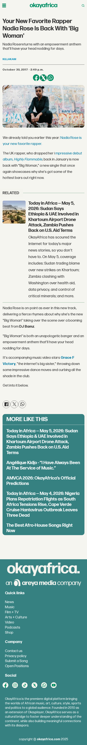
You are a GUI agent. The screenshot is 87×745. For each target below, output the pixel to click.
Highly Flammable (28, 159)
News (9, 602)
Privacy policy (15, 656)
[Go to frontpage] (43, 5)
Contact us (13, 651)
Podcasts (12, 627)
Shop (9, 632)
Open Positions (17, 666)
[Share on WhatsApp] (50, 77)
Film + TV (12, 612)
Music (9, 607)
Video (9, 622)
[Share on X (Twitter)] (43, 77)
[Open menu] (4, 5)
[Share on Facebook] (36, 77)
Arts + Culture (16, 617)
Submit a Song (16, 661)
